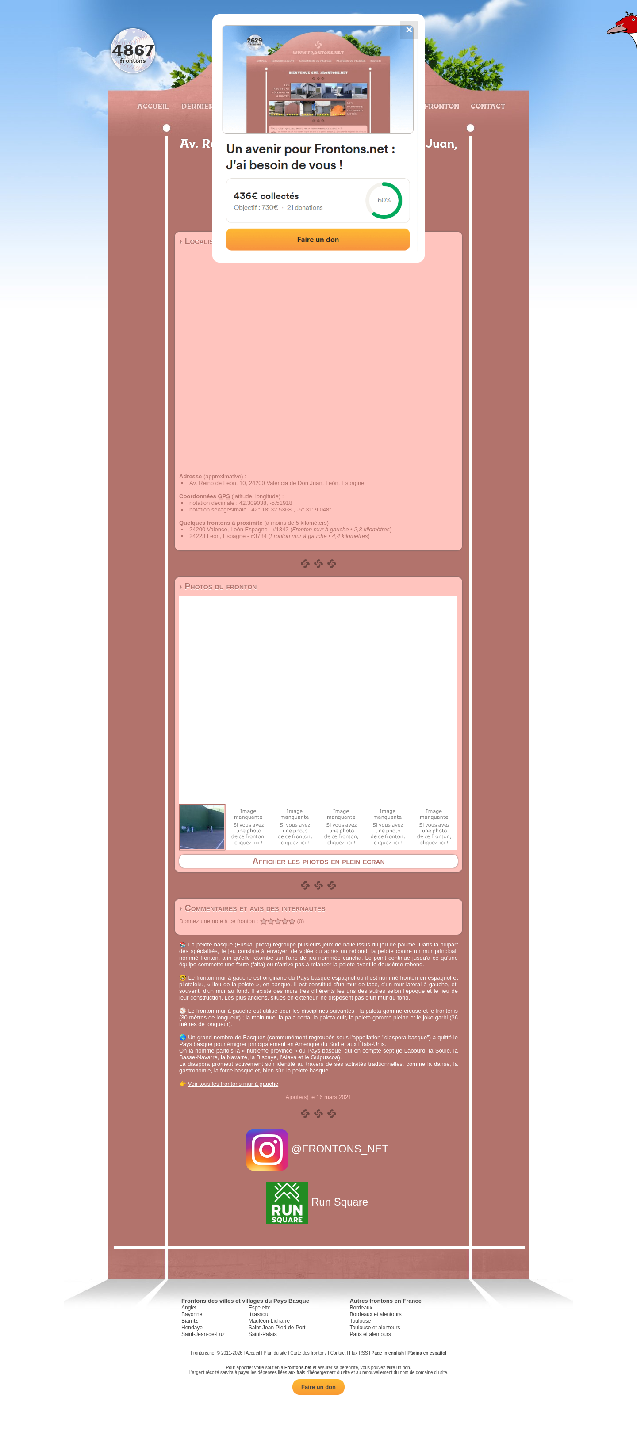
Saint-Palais (263, 1334)
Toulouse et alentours (374, 1327)
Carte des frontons (308, 1353)
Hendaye (192, 1327)
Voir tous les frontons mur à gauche (233, 1083)
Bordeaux (360, 1308)
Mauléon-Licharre (269, 1321)
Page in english (388, 1353)
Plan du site (275, 1353)
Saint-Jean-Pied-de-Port (277, 1327)
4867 (132, 50)
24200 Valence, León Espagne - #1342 (239, 529)
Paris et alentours (370, 1334)
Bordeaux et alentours (375, 1314)
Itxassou (259, 1314)
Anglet (188, 1308)
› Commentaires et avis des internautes (252, 908)
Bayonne (191, 1314)
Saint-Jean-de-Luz (203, 1334)
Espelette (260, 1308)
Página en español (426, 1353)
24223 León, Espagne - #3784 (228, 536)
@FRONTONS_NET (318, 1149)
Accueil (152, 106)
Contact (487, 106)
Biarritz (189, 1321)
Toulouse (360, 1321)
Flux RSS (358, 1353)
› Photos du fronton (218, 586)
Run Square (318, 1202)
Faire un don (318, 1387)
